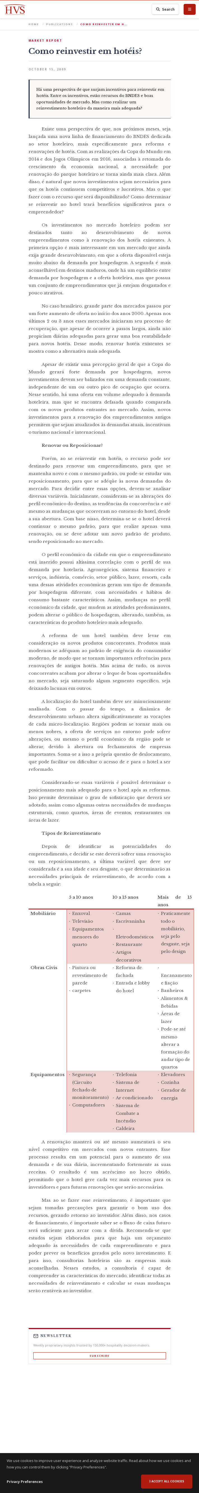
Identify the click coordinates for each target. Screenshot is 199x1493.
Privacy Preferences (25, 1481)
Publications (59, 24)
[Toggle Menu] (190, 9)
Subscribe (99, 1356)
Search (165, 9)
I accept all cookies (166, 1482)
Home (34, 24)
